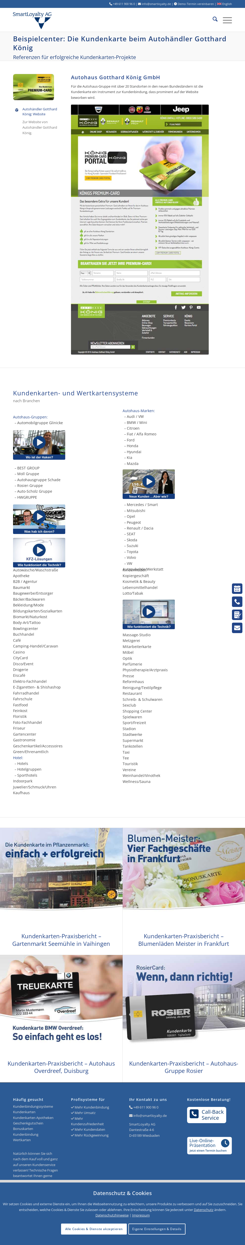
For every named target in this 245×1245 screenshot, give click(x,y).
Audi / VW (135, 416)
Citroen (133, 428)
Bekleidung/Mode (28, 604)
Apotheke (21, 575)
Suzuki (132, 545)
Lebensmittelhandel (140, 587)
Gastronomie (24, 739)
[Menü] (225, 20)
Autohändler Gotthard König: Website (39, 111)
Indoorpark (22, 780)
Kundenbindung (25, 1134)
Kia (129, 457)
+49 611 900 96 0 (145, 1107)
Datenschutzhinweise (112, 1215)
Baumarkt (21, 587)
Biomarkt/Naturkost (30, 616)
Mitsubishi (136, 510)
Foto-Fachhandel (27, 722)
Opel (131, 516)
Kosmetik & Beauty (139, 581)
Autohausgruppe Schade (39, 479)
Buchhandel (23, 634)
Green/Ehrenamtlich (31, 751)
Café (17, 640)
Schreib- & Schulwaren (143, 699)
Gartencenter (24, 734)
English (224, 4)
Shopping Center (137, 711)
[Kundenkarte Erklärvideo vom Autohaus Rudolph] (39, 519)
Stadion (129, 728)
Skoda (132, 539)
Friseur (19, 728)
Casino (19, 652)
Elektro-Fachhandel (30, 681)
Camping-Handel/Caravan (35, 646)
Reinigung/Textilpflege (142, 687)
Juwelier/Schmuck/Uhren (34, 786)
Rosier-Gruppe (30, 485)
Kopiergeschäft (136, 575)
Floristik (20, 716)
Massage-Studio (137, 634)
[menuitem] (212, 20)
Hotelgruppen (29, 769)
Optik (127, 658)
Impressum (141, 1215)
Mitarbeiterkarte (137, 646)
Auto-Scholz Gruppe (34, 491)
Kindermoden (135, 569)
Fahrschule (22, 698)
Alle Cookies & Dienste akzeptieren (94, 1229)
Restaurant (132, 693)
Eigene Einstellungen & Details (156, 1229)
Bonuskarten (23, 1128)
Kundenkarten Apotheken (33, 1117)
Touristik (130, 763)
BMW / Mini (137, 422)
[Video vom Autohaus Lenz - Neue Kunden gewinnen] (177, 484)
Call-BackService (207, 1114)
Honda (132, 445)
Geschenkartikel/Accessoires (38, 745)
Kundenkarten (24, 1112)
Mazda (133, 463)
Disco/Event (23, 663)
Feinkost (20, 710)
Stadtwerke (132, 734)
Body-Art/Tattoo (26, 622)
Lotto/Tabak (133, 593)
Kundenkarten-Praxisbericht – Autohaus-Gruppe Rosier (183, 1067)
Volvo (131, 557)
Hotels (22, 763)
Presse (128, 675)
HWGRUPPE (27, 497)
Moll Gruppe (28, 473)
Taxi (126, 752)
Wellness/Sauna (137, 781)
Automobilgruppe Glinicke (40, 422)
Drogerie (20, 669)
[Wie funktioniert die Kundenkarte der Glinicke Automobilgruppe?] (39, 445)
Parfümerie (132, 664)
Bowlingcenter (25, 628)
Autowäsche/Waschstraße (35, 569)
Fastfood (20, 704)
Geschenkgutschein (28, 1123)
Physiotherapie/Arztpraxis (145, 669)
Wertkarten (22, 1140)
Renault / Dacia (140, 528)
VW (129, 563)
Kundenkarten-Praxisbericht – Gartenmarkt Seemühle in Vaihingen (61, 939)
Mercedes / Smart (142, 504)
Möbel (128, 652)
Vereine (129, 769)
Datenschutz (203, 1209)
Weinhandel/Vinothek (141, 775)
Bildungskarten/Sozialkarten (37, 611)
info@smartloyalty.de (150, 1115)
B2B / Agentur (25, 581)
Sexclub (129, 705)
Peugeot (134, 522)
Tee (126, 757)
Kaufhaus (21, 792)
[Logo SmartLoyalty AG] (57, 20)
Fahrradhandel (26, 693)
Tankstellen (133, 746)
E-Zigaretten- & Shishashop (37, 687)
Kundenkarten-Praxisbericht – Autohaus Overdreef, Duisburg (61, 1067)
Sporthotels (27, 775)
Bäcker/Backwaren (29, 599)
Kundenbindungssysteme (33, 1106)
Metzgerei (131, 640)
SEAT (131, 533)
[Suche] (212, 20)
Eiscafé (19, 675)
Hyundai (134, 451)
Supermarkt (133, 740)
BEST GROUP (28, 467)
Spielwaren (132, 716)
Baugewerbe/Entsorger (33, 593)
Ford (131, 439)
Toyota (132, 551)
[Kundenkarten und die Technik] (177, 614)
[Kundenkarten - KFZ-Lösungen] (39, 552)
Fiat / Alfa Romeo (141, 433)
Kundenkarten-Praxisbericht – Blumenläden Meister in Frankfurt (183, 939)
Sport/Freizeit (134, 722)
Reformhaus (133, 681)
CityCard (20, 657)
